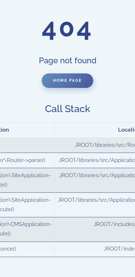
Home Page (67, 80)
